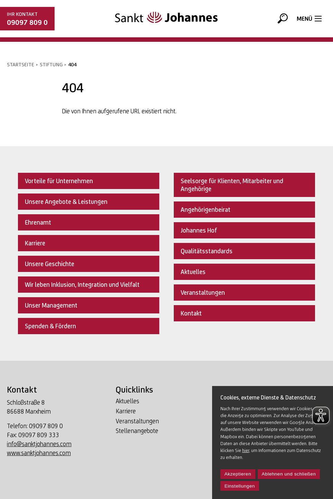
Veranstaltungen (137, 421)
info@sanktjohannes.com (39, 444)
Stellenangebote (137, 431)
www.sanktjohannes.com (39, 452)
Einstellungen (240, 486)
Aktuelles (127, 401)
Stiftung (51, 64)
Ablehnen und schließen (289, 474)
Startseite (20, 64)
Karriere (126, 411)
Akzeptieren (238, 474)
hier (245, 450)
